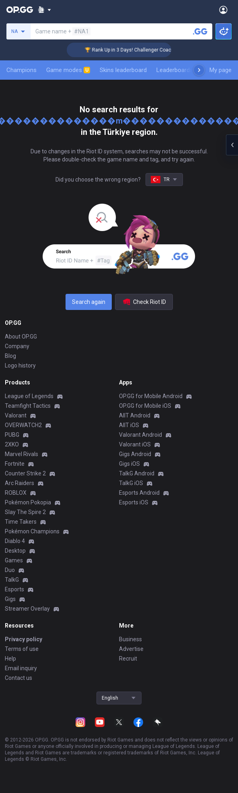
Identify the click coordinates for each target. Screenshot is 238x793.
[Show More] (44, 10)
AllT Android (134, 415)
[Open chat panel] (232, 144)
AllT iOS (129, 425)
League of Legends (29, 396)
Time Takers (21, 521)
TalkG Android (136, 473)
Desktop (15, 550)
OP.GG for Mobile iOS (145, 406)
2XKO (12, 444)
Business (130, 639)
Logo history (20, 365)
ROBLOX (16, 492)
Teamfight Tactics (28, 406)
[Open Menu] (223, 10)
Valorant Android (140, 435)
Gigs (10, 599)
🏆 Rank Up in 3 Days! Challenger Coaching (138, 50)
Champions (21, 70)
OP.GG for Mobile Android (151, 396)
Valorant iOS (135, 444)
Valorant (16, 415)
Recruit (128, 658)
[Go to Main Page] (19, 9)
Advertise (131, 649)
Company (17, 346)
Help (10, 658)
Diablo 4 (15, 541)
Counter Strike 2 (25, 473)
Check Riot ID (144, 302)
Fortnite (15, 464)
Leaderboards (174, 70)
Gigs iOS (129, 464)
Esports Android (139, 492)
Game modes (68, 70)
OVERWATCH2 (23, 425)
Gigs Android (135, 454)
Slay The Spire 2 (25, 512)
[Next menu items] (199, 70)
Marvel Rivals (21, 454)
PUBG (12, 435)
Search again (88, 302)
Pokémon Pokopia (28, 502)
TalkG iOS (131, 483)
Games (14, 560)
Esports (14, 589)
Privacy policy (23, 639)
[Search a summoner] (200, 31)
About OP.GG (21, 336)
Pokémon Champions (32, 531)
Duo (10, 570)
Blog (10, 356)
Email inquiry (21, 668)
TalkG (12, 579)
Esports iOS (133, 502)
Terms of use (22, 649)
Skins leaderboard (123, 70)
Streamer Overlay (27, 608)
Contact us (18, 678)
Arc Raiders (19, 483)
